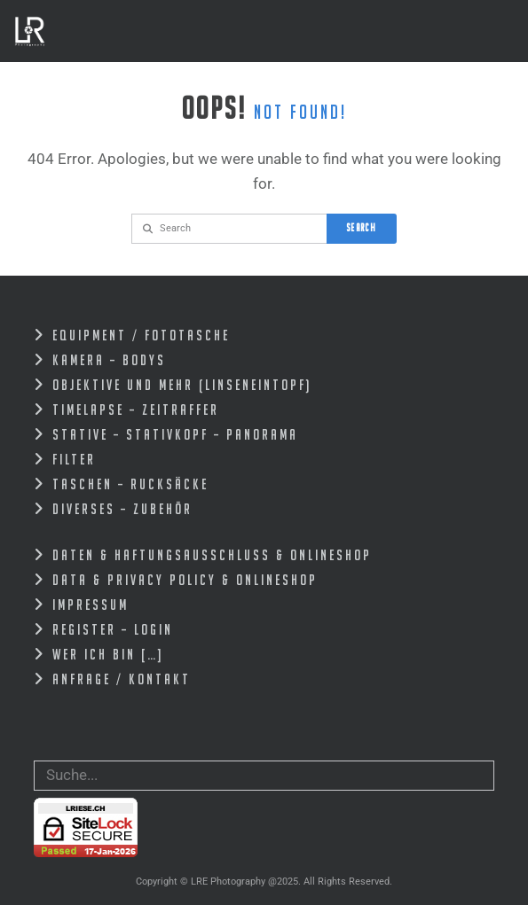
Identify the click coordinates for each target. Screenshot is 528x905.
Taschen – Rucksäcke (130, 484)
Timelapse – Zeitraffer (135, 409)
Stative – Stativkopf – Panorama (175, 434)
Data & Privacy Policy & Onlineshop (185, 580)
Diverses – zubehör (122, 509)
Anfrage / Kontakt (121, 679)
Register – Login (112, 629)
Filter (74, 459)
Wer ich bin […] (107, 654)
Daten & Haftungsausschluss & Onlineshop (212, 555)
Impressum (90, 604)
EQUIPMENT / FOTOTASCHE (141, 335)
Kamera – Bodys (109, 360)
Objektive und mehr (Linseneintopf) (181, 385)
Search (361, 227)
